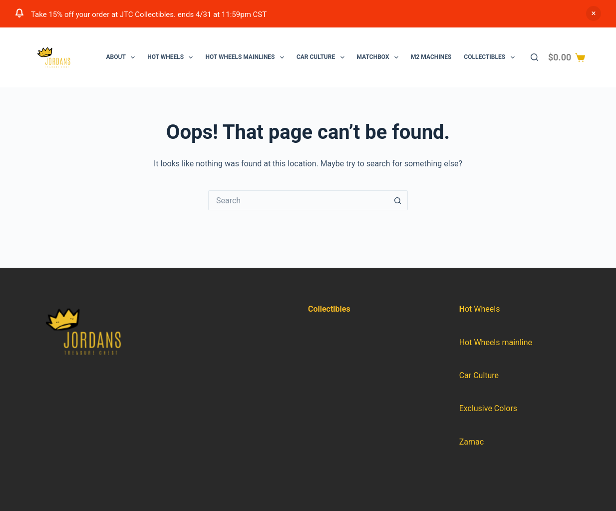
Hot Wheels (172, 57)
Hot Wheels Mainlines (246, 57)
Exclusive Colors (488, 408)
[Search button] (398, 200)
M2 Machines (431, 56)
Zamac (471, 442)
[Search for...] (298, 200)
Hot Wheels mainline (495, 342)
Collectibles (491, 57)
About (122, 57)
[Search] (534, 57)
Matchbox (379, 57)
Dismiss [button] (593, 13)
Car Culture (322, 57)
